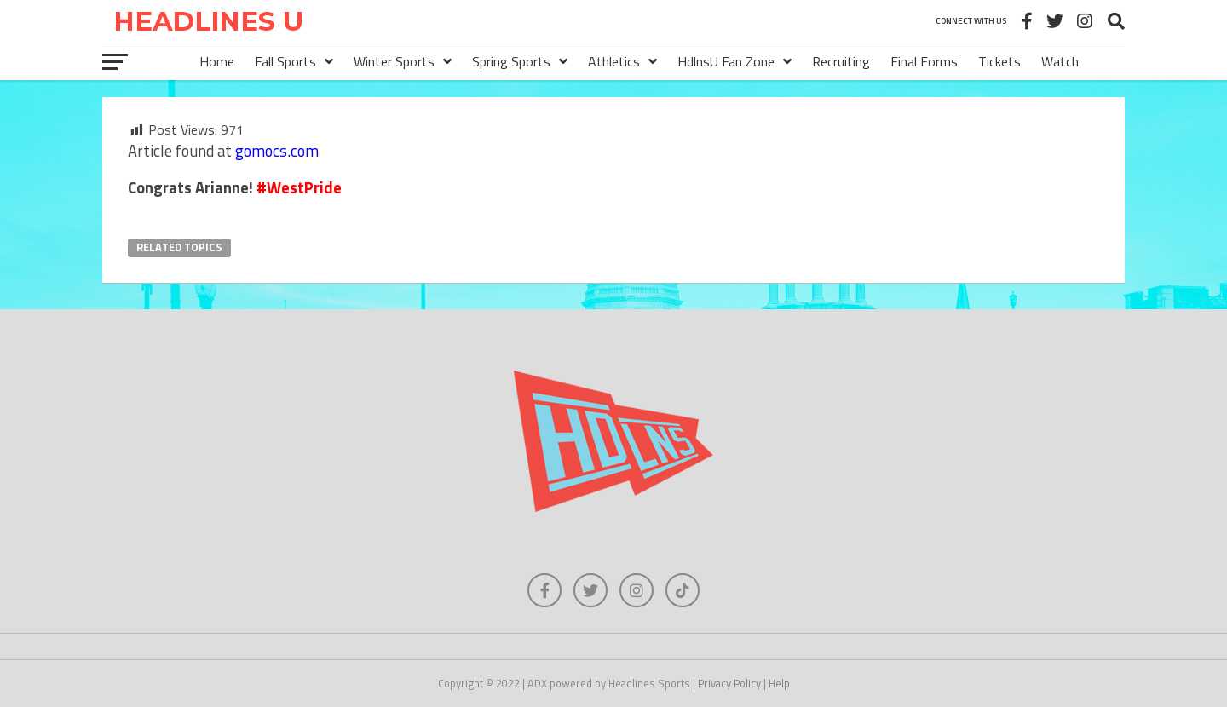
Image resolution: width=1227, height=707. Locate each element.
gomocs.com (277, 151)
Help (779, 683)
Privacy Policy (729, 683)
